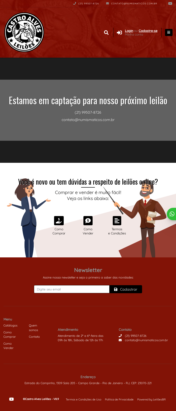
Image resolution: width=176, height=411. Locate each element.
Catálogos (10, 325)
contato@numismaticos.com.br (131, 3)
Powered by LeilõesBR (151, 399)
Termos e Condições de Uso (83, 399)
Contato (34, 336)
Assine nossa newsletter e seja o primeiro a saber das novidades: (88, 277)
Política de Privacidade (119, 399)
